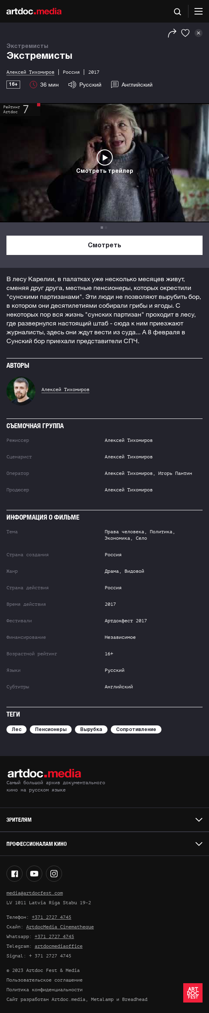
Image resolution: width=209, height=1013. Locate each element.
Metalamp (102, 999)
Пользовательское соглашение (44, 980)
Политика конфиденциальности (44, 989)
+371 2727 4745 (51, 917)
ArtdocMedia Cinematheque (60, 927)
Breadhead (134, 999)
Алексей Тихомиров (65, 389)
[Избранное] (185, 33)
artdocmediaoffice (59, 946)
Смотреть (104, 246)
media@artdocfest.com (34, 893)
